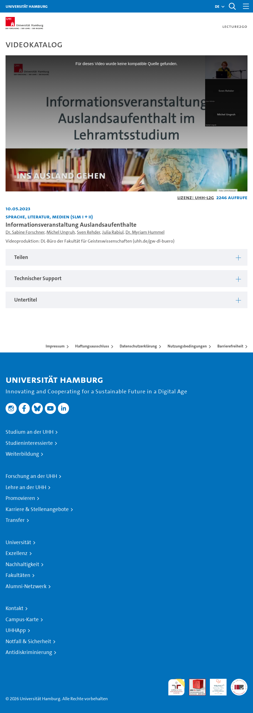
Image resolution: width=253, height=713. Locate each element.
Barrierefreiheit (230, 346)
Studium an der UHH (29, 432)
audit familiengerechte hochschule (176, 687)
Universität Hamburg (27, 6)
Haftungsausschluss (92, 346)
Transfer (15, 520)
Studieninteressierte (29, 443)
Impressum (55, 346)
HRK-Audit (215, 685)
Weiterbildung (22, 454)
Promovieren (20, 498)
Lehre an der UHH (26, 487)
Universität (18, 542)
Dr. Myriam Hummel (145, 232)
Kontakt (14, 608)
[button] (217, 6)
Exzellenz (17, 553)
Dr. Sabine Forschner (25, 232)
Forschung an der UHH (31, 476)
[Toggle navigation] (246, 6)
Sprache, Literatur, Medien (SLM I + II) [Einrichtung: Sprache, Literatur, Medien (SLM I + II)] (49, 216)
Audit (194, 682)
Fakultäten (18, 575)
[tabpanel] (126, 257)
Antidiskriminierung (29, 652)
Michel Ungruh (60, 232)
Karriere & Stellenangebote (37, 509)
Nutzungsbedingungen (187, 346)
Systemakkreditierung (239, 682)
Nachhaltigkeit (22, 564)
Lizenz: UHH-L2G (195, 197)
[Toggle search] (232, 6)
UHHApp (16, 630)
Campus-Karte (22, 619)
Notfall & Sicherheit (28, 641)
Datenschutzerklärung (138, 346)
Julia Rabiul (113, 232)
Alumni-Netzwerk (26, 586)
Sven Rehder (88, 232)
